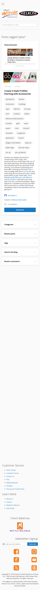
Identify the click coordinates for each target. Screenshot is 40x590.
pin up (8, 152)
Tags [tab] (6, 243)
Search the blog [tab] (10, 252)
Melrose (17, 109)
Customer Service (12, 473)
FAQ (7, 479)
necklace (17, 114)
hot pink (26, 128)
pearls (8, 128)
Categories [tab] (8, 224)
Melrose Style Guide (19, 200)
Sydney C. (13, 195)
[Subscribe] (32, 544)
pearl (26, 123)
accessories (10, 104)
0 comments (12, 204)
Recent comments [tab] (12, 261)
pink (7, 114)
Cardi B (21, 138)
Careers (9, 502)
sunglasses (21, 133)
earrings (27, 109)
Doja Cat (28, 143)
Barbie (27, 114)
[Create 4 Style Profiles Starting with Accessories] (20, 77)
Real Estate (10, 508)
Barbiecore (10, 138)
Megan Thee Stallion (13, 143)
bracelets (9, 133)
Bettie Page (10, 148)
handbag (22, 104)
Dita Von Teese (24, 148)
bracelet (9, 123)
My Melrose (10, 99)
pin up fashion (20, 152)
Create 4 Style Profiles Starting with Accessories (17, 92)
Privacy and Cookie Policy (15, 489)
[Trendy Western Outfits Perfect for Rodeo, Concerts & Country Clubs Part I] (20, 52)
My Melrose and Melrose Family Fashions (18, 178)
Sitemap (9, 486)
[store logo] (20, 13)
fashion (21, 99)
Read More (20, 210)
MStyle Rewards (12, 483)
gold (18, 123)
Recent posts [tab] (9, 234)
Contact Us (10, 476)
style (7, 109)
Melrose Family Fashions (14, 119)
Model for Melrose (13, 505)
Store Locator (11, 470)
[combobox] (20, 24)
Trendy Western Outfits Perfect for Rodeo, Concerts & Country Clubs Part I (18, 60)
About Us (9, 499)
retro (17, 128)
